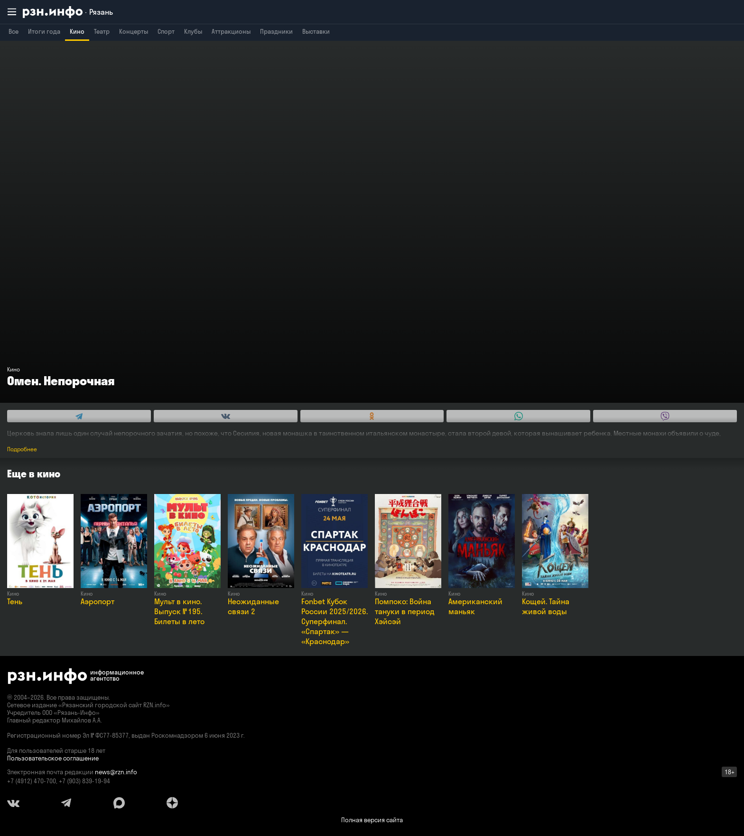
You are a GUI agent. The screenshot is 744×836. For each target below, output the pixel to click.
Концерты (133, 31)
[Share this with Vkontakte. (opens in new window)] (226, 416)
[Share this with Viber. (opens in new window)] (665, 416)
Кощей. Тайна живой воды (545, 606)
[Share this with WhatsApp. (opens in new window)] (518, 416)
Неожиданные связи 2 (253, 606)
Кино (77, 31)
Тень (14, 601)
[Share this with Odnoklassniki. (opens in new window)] (372, 416)
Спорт (166, 31)
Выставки (316, 31)
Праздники (276, 31)
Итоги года (44, 31)
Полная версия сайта (372, 820)
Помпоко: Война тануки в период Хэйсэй (405, 611)
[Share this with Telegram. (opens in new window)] (79, 416)
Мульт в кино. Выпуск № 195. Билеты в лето (179, 611)
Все (14, 31)
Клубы (193, 31)
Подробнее (22, 449)
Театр (102, 31)
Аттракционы (231, 31)
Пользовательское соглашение (53, 758)
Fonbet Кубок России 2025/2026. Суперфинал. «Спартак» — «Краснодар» (334, 621)
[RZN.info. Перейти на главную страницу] (68, 12)
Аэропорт (97, 601)
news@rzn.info (116, 772)
